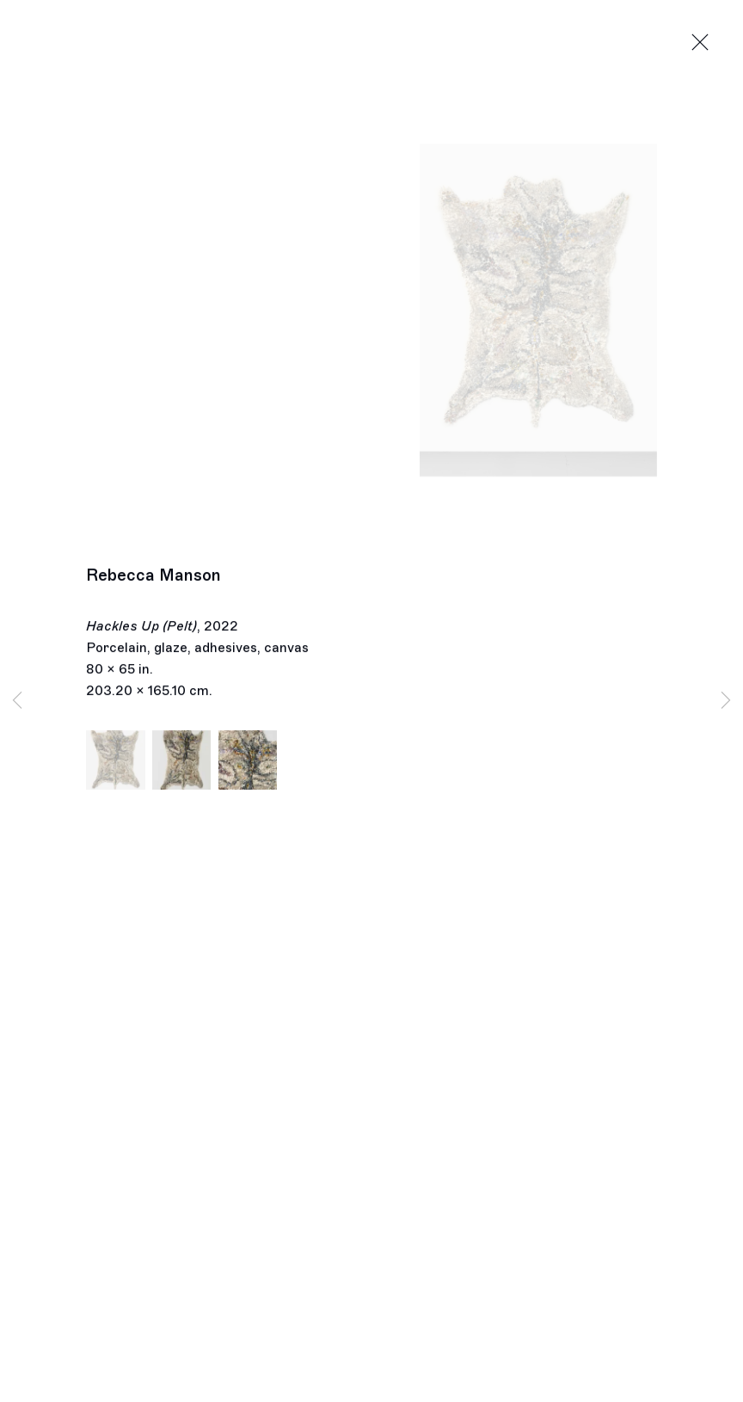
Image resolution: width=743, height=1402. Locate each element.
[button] (115, 764)
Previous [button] (17, 701)
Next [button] (726, 701)
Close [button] (700, 43)
